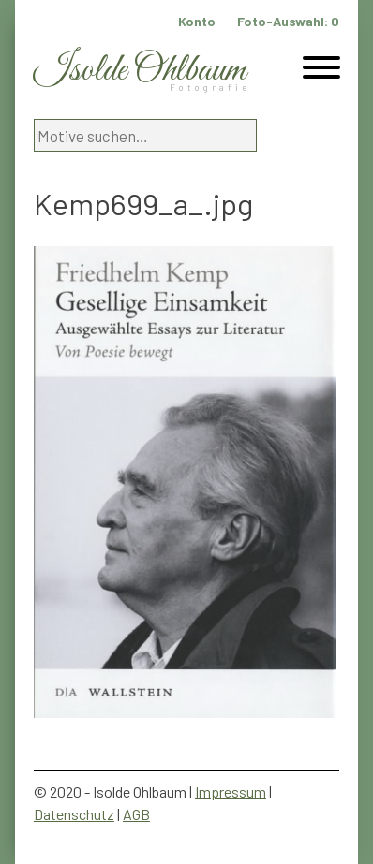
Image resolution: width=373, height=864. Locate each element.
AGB (136, 814)
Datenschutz (74, 814)
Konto (197, 21)
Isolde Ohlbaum (140, 70)
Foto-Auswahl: (288, 21)
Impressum (230, 791)
